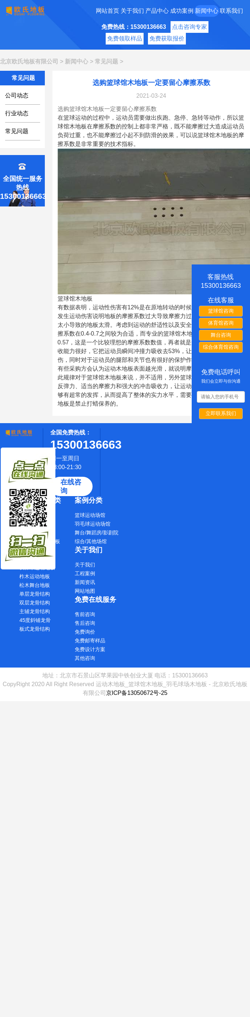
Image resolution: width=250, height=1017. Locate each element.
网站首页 (107, 11)
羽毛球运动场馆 (92, 524)
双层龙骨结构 (34, 603)
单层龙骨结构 (34, 594)
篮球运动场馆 (90, 515)
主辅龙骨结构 (34, 611)
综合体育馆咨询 (221, 347)
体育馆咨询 (221, 323)
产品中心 (157, 11)
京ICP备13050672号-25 (137, 693)
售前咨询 (85, 614)
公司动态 (16, 95)
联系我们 (231, 11)
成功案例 (182, 11)
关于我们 (132, 11)
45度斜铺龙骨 (35, 620)
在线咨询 (70, 486)
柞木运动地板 (34, 576)
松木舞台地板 (34, 585)
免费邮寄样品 (90, 640)
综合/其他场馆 (91, 541)
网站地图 (85, 591)
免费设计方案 (90, 649)
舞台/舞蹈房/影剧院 (96, 532)
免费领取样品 (124, 38)
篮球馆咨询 (221, 311)
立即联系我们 (221, 413)
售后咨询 (85, 623)
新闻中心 (206, 11)
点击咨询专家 (189, 27)
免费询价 (85, 632)
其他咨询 (85, 658)
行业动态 (16, 113)
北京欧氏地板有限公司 (29, 61)
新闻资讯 (85, 582)
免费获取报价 (166, 38)
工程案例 (85, 573)
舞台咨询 (221, 335)
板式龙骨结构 (34, 629)
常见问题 (106, 61)
